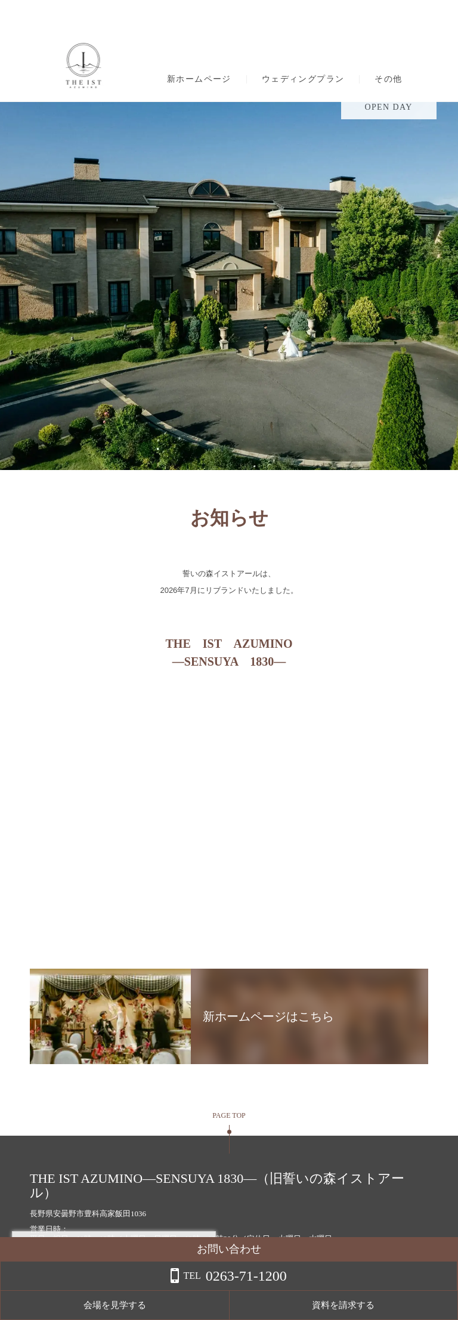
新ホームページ (199, 79)
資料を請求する (410, 1305)
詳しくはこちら (121, 1289)
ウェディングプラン (303, 79)
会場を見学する (315, 1305)
